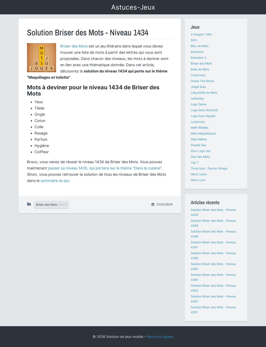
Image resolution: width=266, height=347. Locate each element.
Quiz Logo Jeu (201, 151)
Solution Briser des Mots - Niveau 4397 (213, 244)
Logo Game (198, 104)
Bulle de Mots (200, 69)
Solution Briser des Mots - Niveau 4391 (213, 309)
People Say (198, 145)
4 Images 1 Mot (201, 34)
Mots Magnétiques (203, 133)
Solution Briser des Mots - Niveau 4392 (213, 299)
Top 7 (194, 162)
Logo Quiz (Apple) (203, 116)
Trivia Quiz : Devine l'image (209, 168)
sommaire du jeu (55, 180)
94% (194, 40)
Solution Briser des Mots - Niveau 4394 (213, 277)
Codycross (198, 75)
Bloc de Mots (199, 46)
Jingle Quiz (198, 86)
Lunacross (198, 121)
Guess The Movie (202, 81)
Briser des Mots (74, 46)
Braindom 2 (198, 57)
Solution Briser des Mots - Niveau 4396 (213, 255)
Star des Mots (200, 156)
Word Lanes (199, 174)
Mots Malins (199, 139)
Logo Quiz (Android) (204, 110)
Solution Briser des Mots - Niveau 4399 (213, 223)
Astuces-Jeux (133, 7)
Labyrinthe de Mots (204, 92)
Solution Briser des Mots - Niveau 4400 (213, 212)
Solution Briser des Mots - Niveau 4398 (213, 234)
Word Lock (198, 180)
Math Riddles (199, 127)
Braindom (197, 51)
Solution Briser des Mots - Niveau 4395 (213, 266)
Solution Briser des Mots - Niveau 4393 (213, 288)
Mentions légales (160, 337)
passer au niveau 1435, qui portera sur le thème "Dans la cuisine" (104, 168)
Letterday (197, 98)
